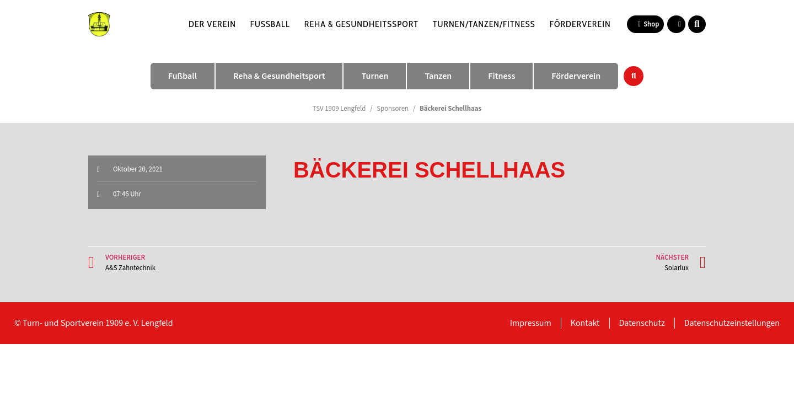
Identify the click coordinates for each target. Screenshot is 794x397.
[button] (697, 24)
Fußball (270, 24)
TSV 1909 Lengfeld (339, 109)
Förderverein (580, 24)
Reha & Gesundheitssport (361, 24)
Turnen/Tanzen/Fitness (484, 24)
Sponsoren (393, 109)
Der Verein (212, 24)
